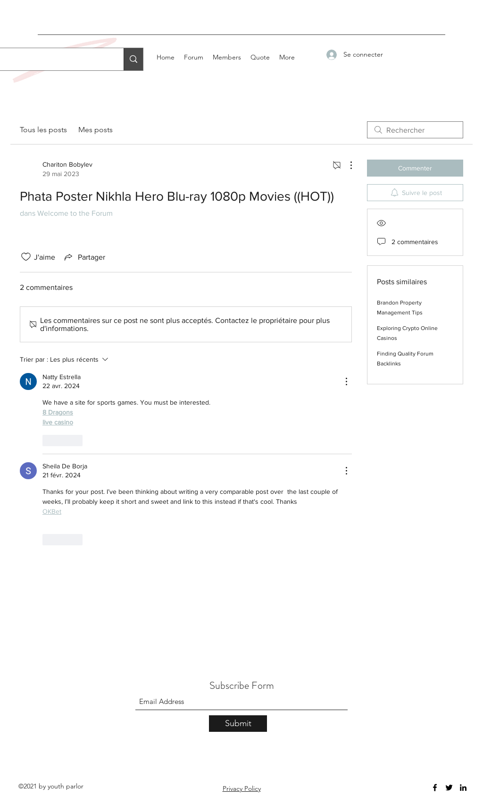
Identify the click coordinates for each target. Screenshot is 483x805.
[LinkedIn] (463, 787)
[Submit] (238, 723)
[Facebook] (435, 787)
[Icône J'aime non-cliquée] (26, 257)
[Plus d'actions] (346, 165)
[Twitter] (449, 787)
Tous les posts (43, 129)
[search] (415, 129)
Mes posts (95, 129)
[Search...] (133, 59)
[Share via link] (84, 257)
